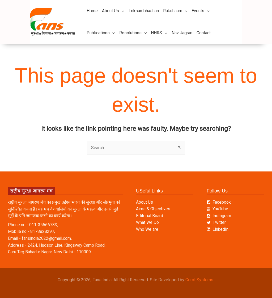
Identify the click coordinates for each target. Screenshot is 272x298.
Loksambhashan (144, 10)
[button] (121, 11)
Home (92, 10)
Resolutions (133, 33)
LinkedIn (217, 229)
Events (201, 11)
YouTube (217, 209)
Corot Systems (199, 279)
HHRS (159, 33)
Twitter (216, 222)
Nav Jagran (182, 32)
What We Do (147, 222)
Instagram (219, 215)
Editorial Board (149, 215)
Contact (204, 32)
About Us (113, 11)
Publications (101, 33)
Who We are (147, 229)
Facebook (219, 202)
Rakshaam (175, 11)
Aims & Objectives (153, 209)
